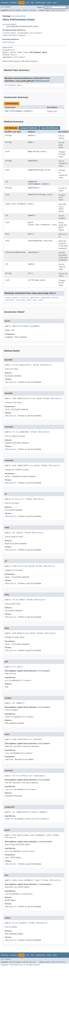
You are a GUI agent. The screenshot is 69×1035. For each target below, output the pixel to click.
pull (30, 234)
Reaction (38, 241)
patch (30, 222)
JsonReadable (23, 33)
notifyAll (9, 300)
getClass (35, 298)
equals (15, 298)
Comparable (7, 35)
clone (7, 298)
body (30, 142)
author (31, 135)
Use (27, 3)
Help (55, 3)
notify (55, 298)
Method (33, 10)
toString (20, 300)
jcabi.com (22, 965)
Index (49, 3)
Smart (7, 111)
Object (14, 55)
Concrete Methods (50, 128)
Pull (7, 234)
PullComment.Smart (13, 85)
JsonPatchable (9, 33)
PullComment (36, 33)
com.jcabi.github (18, 16)
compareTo (32, 182)
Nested (12, 10)
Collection (10, 252)
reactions (32, 252)
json (30, 204)
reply (30, 264)
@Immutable (7, 47)
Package (13, 3)
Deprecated (40, 3)
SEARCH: (40, 7)
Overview (5, 3)
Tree (32, 3)
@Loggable (7, 50)
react (30, 241)
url (29, 273)
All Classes (5, 7)
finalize (24, 298)
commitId (32, 161)
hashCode (45, 298)
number (31, 215)
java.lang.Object (9, 24)
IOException (46, 365)
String (8, 135)
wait (29, 300)
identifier (33, 188)
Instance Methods (28, 128)
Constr (25, 10)
